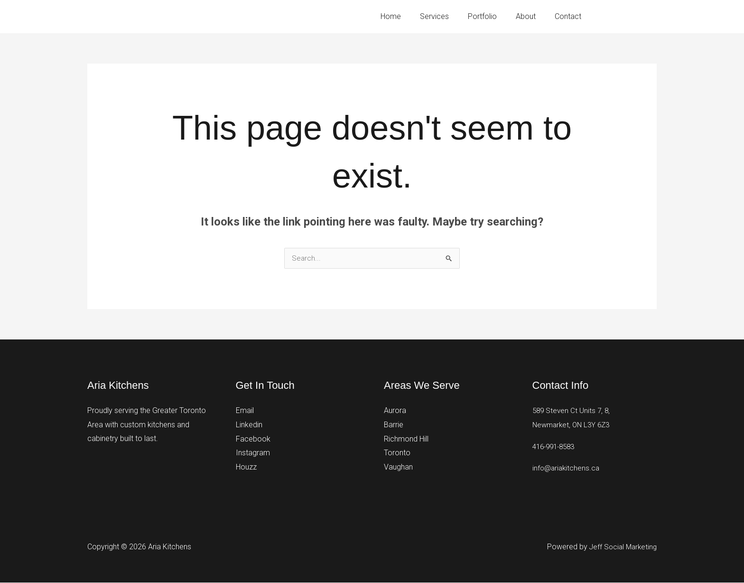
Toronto (397, 453)
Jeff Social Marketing (621, 547)
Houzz (246, 467)
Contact (570, 16)
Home (408, 16)
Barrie (393, 425)
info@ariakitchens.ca (567, 468)
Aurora (395, 410)
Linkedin (249, 425)
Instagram (253, 453)
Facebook (253, 438)
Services (447, 16)
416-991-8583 (636, 16)
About (531, 16)
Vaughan (398, 467)
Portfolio (491, 16)
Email (245, 410)
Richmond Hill (406, 438)
